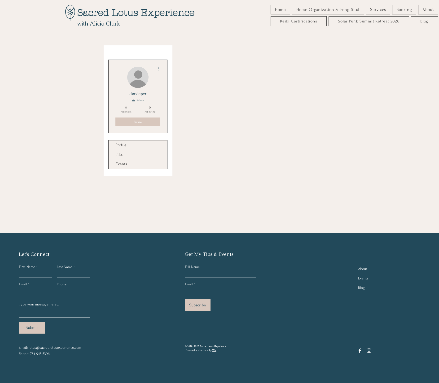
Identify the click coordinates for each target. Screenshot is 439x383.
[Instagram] (369, 350)
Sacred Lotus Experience (135, 12)
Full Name (192, 267)
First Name (27, 267)
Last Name (65, 267)
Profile (121, 145)
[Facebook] (360, 350)
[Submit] (32, 328)
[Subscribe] (198, 305)
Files (119, 154)
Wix (214, 350)
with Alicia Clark (98, 23)
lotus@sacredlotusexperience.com (55, 347)
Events (121, 164)
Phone (61, 284)
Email (23, 284)
